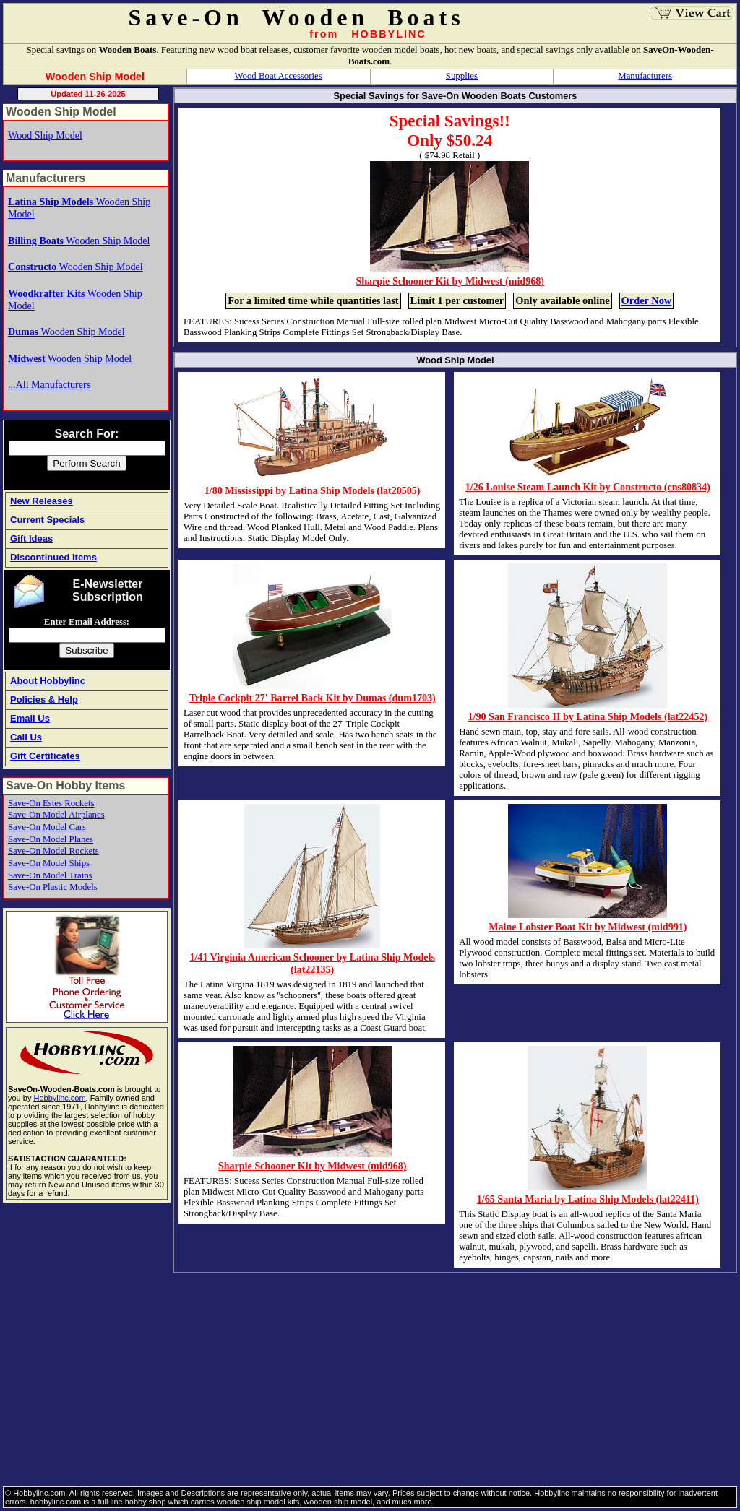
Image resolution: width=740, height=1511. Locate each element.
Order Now (646, 300)
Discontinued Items (53, 557)
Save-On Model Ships (49, 863)
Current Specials (47, 519)
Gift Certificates (45, 755)
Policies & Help (44, 699)
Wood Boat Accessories (278, 76)
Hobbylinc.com (59, 1098)
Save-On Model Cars (47, 827)
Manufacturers (645, 76)
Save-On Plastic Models (53, 887)
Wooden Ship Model (79, 240)
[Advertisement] (370, 1378)
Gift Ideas (31, 538)
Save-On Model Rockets (53, 851)
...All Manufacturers (49, 384)
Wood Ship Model (45, 135)
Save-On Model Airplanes (56, 815)
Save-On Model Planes (50, 839)
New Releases (41, 500)
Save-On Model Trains (50, 875)
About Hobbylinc (47, 680)
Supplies (462, 76)
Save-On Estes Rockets (51, 803)
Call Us (26, 737)
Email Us (30, 718)
